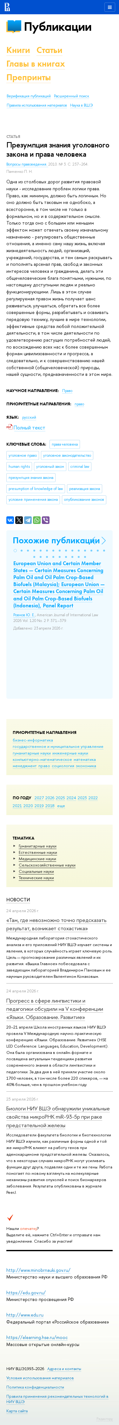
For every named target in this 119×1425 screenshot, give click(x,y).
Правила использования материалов (37, 105)
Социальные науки (36, 871)
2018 (50, 805)
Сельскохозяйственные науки (47, 865)
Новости (18, 899)
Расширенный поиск (71, 96)
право (44, 765)
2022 (93, 798)
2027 (39, 798)
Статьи (49, 50)
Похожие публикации (56, 540)
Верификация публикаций (29, 96)
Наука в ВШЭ (81, 105)
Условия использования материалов (40, 1378)
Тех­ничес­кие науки (36, 877)
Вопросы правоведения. (27, 164)
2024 (71, 798)
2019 (39, 805)
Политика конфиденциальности (35, 1387)
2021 (17, 805)
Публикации (57, 26)
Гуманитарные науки (37, 846)
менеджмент (25, 765)
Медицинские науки (37, 858)
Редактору (104, 1418)
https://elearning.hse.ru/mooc (37, 1337)
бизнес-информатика (33, 740)
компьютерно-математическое (42, 759)
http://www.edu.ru (24, 1315)
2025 (60, 798)
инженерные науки (70, 753)
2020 (28, 805)
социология (63, 765)
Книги (18, 50)
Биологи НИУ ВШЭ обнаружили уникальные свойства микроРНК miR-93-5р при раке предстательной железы (58, 1117)
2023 (82, 798)
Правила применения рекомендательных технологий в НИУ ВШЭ (57, 1399)
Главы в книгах (35, 63)
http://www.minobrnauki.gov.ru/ (38, 1270)
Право (67, 390)
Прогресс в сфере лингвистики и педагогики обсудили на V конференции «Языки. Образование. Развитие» (54, 1009)
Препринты (28, 77)
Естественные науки (38, 852)
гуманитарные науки (32, 753)
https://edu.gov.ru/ (26, 1293)
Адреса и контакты (64, 1368)
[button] (15, 550)
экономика (86, 765)
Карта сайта (17, 1411)
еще (61, 805)
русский (29, 417)
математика (85, 759)
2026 (49, 798)
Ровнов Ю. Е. (24, 615)
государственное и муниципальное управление (58, 746)
